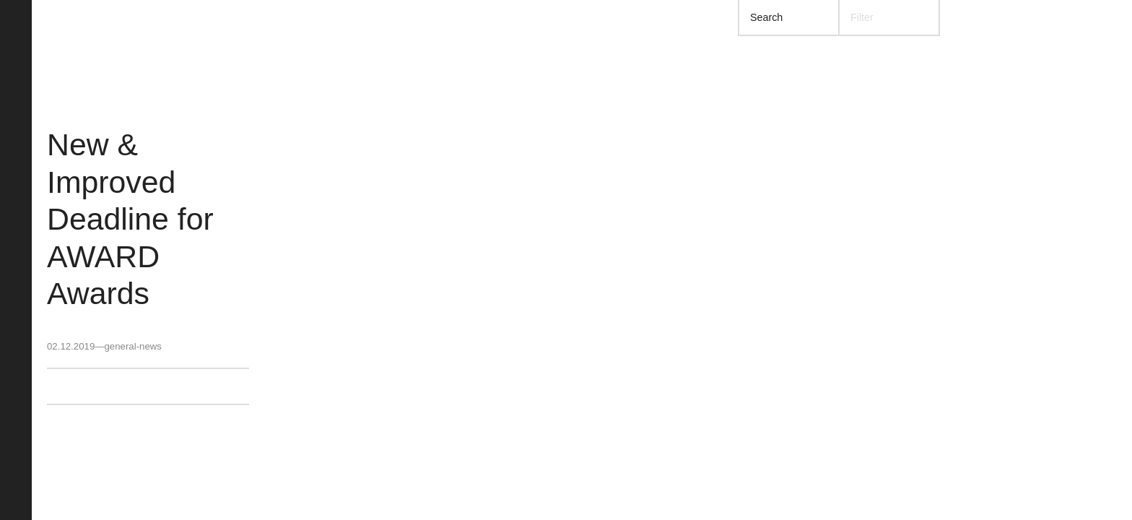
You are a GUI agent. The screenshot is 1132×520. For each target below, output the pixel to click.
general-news (132, 346)
